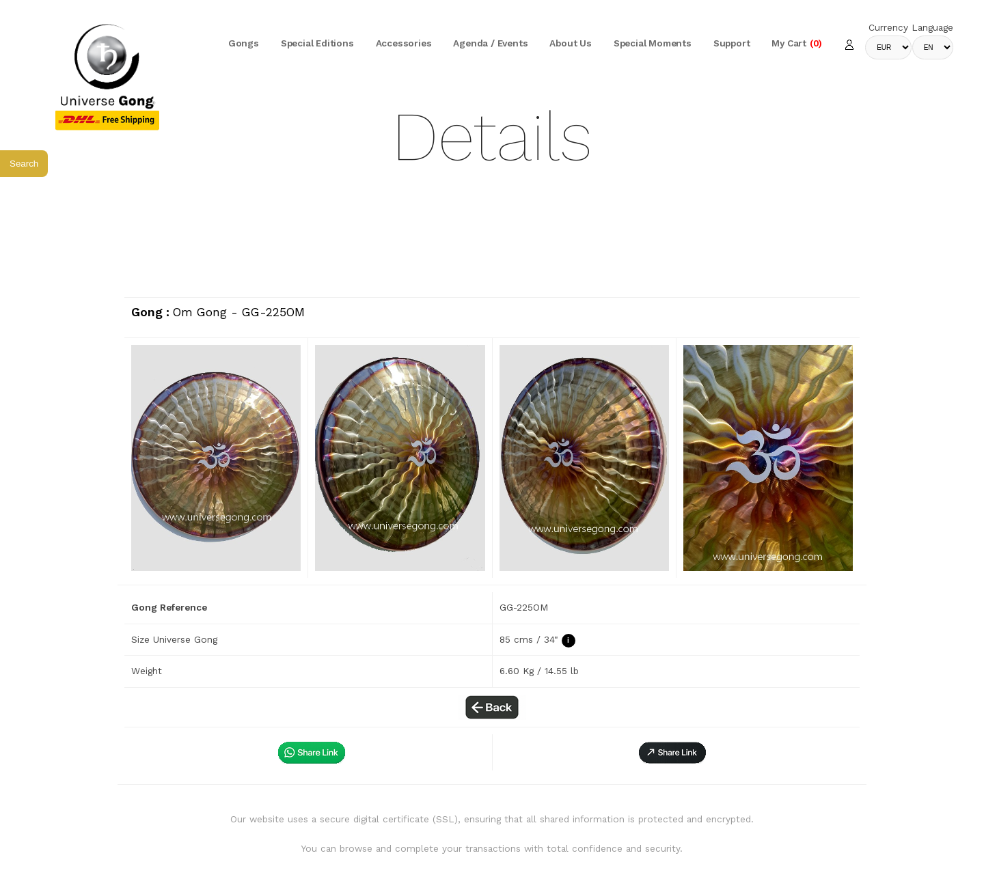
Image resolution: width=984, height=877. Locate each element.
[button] (672, 752)
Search (24, 163)
